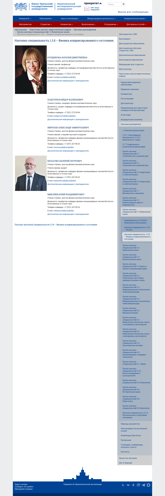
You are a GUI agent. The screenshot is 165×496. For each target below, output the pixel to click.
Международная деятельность (101, 18)
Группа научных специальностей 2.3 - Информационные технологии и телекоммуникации (136, 300)
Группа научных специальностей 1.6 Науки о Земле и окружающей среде (135, 266)
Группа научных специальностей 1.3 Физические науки (43, 32)
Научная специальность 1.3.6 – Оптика (137, 228)
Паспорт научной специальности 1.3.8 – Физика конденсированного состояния (56, 224)
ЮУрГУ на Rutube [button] (138, 485)
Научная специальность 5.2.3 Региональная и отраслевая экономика (135, 415)
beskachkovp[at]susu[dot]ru (64, 181)
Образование (46, 18)
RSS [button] (123, 485)
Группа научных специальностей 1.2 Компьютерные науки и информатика (133, 201)
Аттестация (126, 115)
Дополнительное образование (132, 55)
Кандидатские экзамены (131, 119)
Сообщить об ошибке (24, 487)
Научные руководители (85, 29)
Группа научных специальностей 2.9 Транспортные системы (133, 343)
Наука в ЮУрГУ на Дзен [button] (133, 485)
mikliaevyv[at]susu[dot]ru (63, 211)
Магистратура (125, 69)
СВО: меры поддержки (95, 9)
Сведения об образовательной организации (82, 484)
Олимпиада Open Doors (131, 435)
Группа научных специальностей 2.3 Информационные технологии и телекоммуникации (136, 288)
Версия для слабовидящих (133, 12)
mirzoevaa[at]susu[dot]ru (63, 147)
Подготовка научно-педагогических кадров (50, 29)
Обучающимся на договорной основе (134, 429)
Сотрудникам (111, 24)
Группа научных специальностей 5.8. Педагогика (131, 398)
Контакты (125, 452)
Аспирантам (66, 24)
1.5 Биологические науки (133, 130)
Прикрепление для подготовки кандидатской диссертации (134, 109)
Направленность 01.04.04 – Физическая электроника (136, 221)
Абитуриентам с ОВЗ (128, 34)
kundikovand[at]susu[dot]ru (64, 77)
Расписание (126, 440)
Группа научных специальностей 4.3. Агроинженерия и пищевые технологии (134, 353)
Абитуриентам (25, 24)
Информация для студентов (131, 64)
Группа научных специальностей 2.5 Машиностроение (131, 310)
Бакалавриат (125, 39)
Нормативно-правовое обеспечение (130, 83)
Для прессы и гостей (136, 24)
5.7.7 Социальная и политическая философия (134, 145)
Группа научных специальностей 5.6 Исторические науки (131, 389)
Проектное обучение (128, 458)
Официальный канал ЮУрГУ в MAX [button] (148, 485)
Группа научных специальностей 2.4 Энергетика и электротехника (136, 172)
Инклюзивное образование (131, 60)
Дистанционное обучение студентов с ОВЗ (130, 49)
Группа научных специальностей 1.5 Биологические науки (132, 257)
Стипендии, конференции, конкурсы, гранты (132, 446)
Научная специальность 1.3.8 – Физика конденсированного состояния (137, 236)
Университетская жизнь (135, 18)
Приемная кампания (130, 89)
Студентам (46, 24)
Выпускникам (88, 24)
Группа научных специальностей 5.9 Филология (136, 407)
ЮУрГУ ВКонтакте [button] (128, 485)
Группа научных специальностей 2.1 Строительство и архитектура (135, 153)
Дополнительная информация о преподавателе (68, 81)
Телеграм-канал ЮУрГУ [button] (143, 485)
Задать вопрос (21, 484)
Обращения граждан (24, 489)
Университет (25, 18)
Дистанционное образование (131, 43)
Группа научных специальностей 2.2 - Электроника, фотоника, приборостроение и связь (134, 276)
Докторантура (127, 103)
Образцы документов (130, 424)
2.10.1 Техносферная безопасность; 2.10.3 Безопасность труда (132, 137)
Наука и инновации (70, 18)
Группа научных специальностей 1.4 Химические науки (131, 247)
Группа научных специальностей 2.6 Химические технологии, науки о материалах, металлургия (136, 321)
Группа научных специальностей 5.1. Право (134, 363)
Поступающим (127, 99)
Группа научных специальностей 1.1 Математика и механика (133, 190)
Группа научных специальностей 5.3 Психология (136, 381)
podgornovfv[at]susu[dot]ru (64, 116)
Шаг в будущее (125, 463)
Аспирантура (126, 94)
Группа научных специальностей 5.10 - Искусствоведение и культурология (132, 372)
